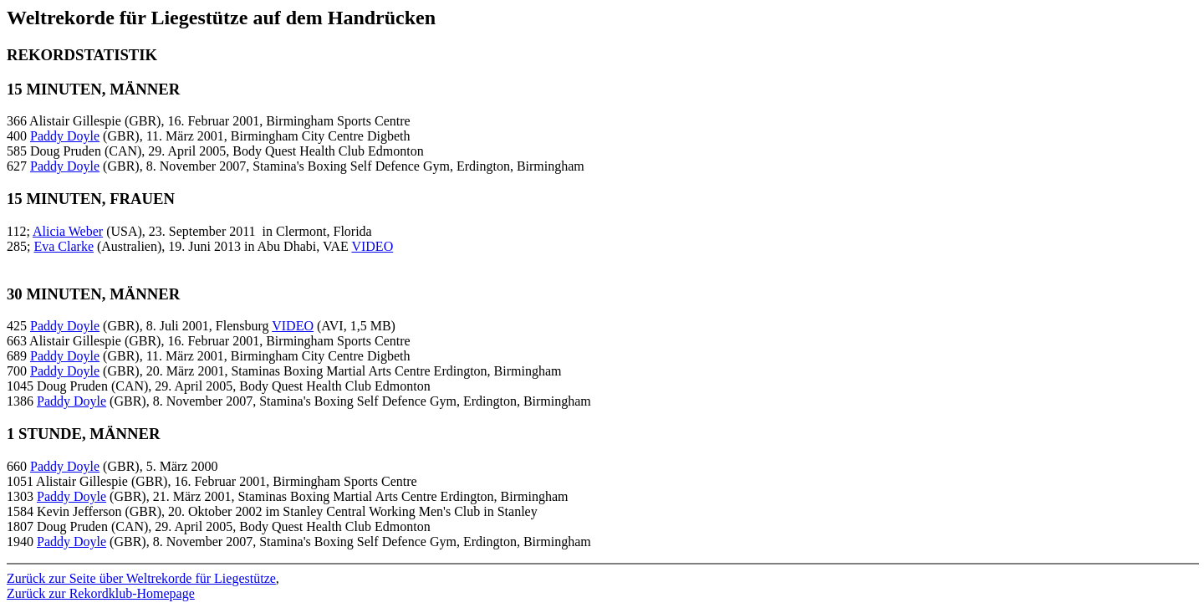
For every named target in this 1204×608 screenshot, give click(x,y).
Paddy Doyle (64, 136)
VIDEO (372, 246)
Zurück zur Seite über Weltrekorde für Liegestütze (141, 578)
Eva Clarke (63, 246)
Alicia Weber (68, 231)
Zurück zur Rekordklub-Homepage (101, 593)
